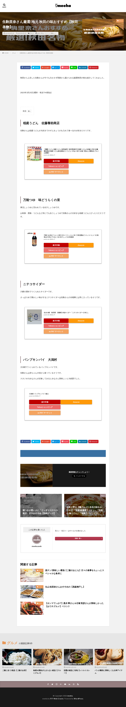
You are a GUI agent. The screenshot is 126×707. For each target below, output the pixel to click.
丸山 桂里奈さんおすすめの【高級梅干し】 (65, 586)
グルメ (32, 33)
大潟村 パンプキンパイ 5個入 (39, 394)
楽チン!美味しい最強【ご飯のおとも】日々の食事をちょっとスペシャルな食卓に (74, 572)
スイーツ (47, 33)
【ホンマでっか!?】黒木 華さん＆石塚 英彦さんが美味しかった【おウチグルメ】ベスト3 (74, 605)
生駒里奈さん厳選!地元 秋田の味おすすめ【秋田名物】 (37, 53)
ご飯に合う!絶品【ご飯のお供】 (14, 670)
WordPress (78, 699)
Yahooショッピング (56, 166)
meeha (70, 696)
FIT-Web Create (57, 699)
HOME (6, 53)
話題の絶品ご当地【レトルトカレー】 (77, 671)
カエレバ (52, 155)
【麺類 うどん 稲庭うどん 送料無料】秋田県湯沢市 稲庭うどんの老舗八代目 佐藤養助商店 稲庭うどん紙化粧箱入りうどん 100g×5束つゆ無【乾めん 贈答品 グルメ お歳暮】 (71, 151)
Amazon (81, 161)
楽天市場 (56, 161)
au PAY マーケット (56, 172)
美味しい (53, 33)
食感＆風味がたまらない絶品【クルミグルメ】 (47, 671)
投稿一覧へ (78, 538)
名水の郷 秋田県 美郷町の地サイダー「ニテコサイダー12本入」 (66, 312)
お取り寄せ (40, 33)
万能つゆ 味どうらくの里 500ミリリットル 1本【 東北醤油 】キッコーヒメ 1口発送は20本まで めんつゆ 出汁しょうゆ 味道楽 (71, 236)
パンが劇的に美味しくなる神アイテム (108, 671)
